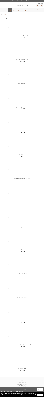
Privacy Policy (25, 395)
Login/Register (40, 3)
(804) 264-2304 (29, 0)
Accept (39, 389)
